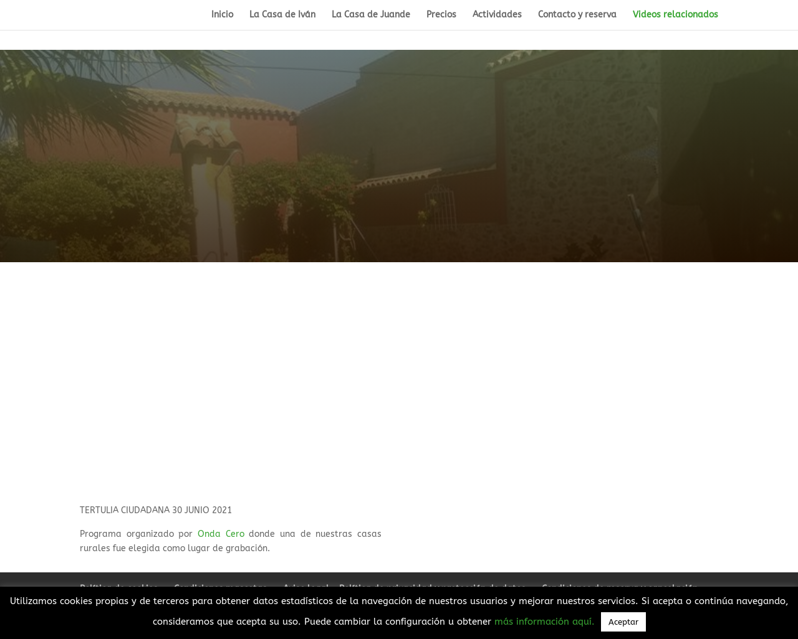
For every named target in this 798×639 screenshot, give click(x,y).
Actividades (497, 15)
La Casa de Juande (371, 15)
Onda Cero (221, 534)
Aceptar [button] (623, 622)
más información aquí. (546, 621)
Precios (441, 15)
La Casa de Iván (282, 15)
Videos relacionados (675, 15)
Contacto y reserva (577, 15)
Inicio (222, 15)
